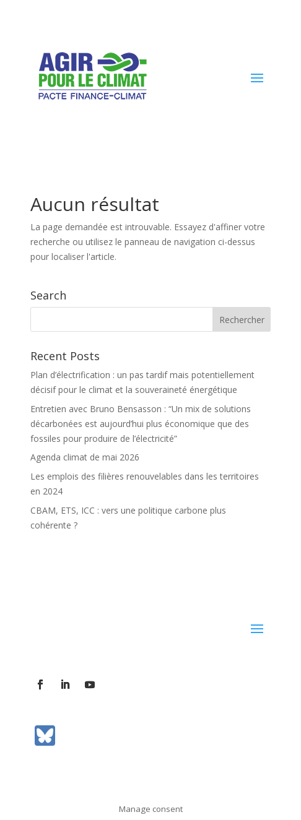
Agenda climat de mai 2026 (84, 457)
